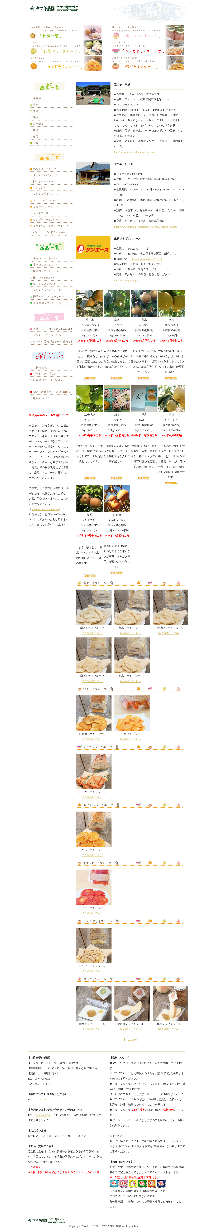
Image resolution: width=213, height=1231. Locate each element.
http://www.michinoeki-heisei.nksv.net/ (134, 152)
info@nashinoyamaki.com (45, 508)
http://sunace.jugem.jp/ (126, 280)
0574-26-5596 (42, 1115)
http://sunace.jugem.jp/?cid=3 (146, 258)
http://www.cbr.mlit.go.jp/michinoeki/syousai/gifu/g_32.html (145, 226)
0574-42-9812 (42, 1099)
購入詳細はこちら (92, 633)
